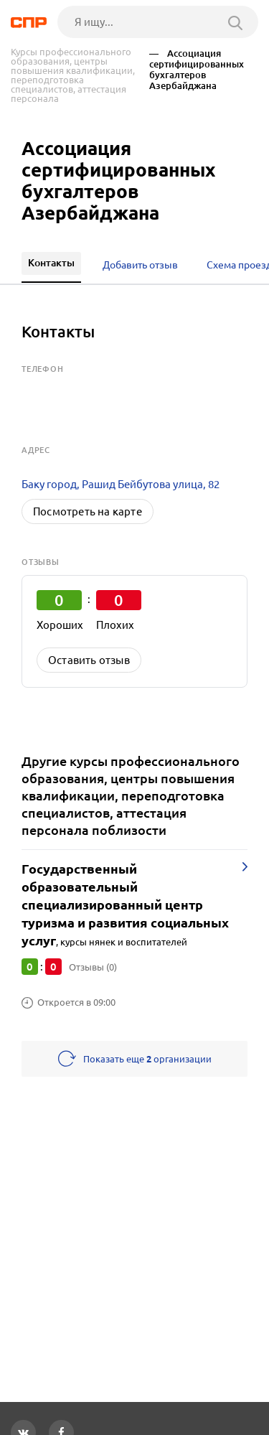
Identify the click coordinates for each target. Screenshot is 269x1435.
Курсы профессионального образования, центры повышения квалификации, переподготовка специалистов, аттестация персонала (73, 75)
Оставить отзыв (89, 660)
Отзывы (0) (93, 967)
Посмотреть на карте (87, 511)
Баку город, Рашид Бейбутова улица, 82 (121, 484)
